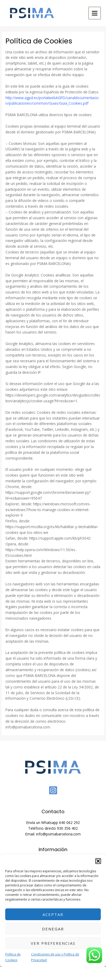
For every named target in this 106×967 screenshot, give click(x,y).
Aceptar (53, 914)
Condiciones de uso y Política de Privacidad (55, 957)
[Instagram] (53, 790)
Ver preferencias (53, 943)
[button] (98, 861)
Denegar (53, 928)
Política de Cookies (13, 957)
